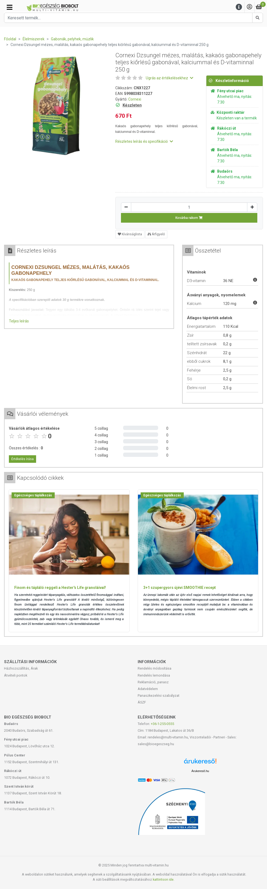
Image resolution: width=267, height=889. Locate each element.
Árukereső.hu (200, 771)
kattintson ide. (163, 879)
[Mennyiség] (189, 207)
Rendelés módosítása (154, 668)
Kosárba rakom (189, 218)
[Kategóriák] (9, 7)
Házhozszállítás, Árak (21, 668)
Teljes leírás (19, 321)
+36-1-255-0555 (162, 724)
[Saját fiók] (249, 7)
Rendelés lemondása (154, 675)
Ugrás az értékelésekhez (169, 78)
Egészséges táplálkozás (33, 495)
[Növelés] (252, 207)
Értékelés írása (22, 459)
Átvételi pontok (15, 675)
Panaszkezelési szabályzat (158, 696)
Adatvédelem (148, 689)
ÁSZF (142, 702)
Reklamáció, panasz (153, 682)
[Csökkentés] (126, 207)
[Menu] (239, 7)
